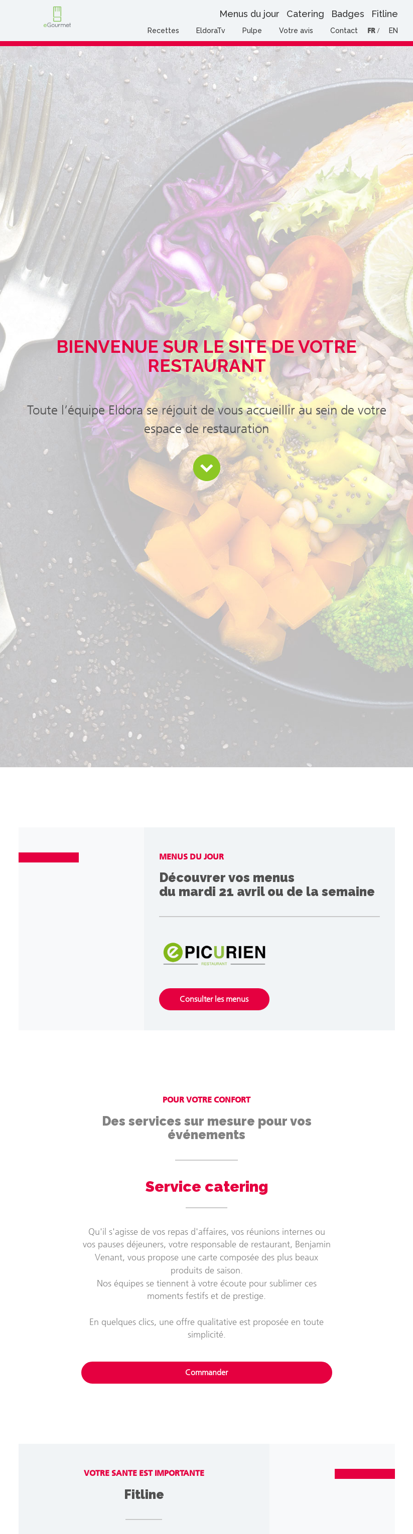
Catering (305, 14)
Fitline (384, 14)
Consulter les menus (214, 999)
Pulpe (252, 31)
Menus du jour (249, 14)
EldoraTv (210, 31)
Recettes (163, 31)
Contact (344, 31)
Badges (347, 14)
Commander (206, 1372)
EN (393, 31)
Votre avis (296, 31)
